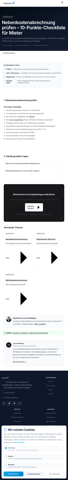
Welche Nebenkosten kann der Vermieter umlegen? (22, 171)
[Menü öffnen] (62, 3)
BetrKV (31, 117)
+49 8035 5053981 (8, 392)
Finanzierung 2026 (50, 413)
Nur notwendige (54, 474)
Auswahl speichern (34, 474)
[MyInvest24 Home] (9, 3)
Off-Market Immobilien (17, 417)
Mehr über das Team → (19, 361)
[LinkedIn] (4, 403)
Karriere (51, 389)
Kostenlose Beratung (34, 207)
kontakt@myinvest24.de (9, 397)
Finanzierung (17, 421)
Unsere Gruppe (51, 385)
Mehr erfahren (40, 324)
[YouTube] (14, 403)
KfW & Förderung (51, 421)
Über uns (50, 381)
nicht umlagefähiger (16, 120)
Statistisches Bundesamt (38, 333)
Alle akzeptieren (13, 474)
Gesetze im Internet (20, 333)
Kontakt (51, 394)
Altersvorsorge (51, 417)
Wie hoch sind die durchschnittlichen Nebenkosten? (23, 163)
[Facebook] (20, 403)
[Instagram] (9, 403)
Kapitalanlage (17, 413)
